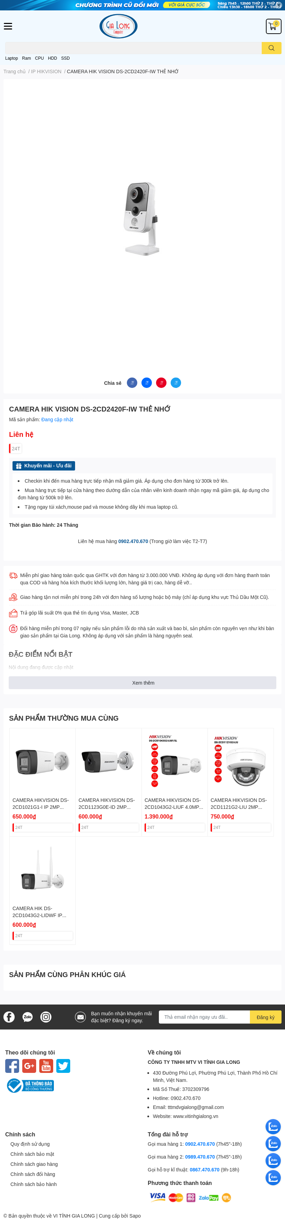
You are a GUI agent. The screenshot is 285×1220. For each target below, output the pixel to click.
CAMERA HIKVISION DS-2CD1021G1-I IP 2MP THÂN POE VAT (41, 806)
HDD (52, 58)
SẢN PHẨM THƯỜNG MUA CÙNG (64, 718)
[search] (272, 48)
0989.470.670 (201, 1157)
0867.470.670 (205, 1169)
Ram (26, 58)
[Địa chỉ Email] (220, 1017)
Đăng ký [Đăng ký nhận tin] (266, 1017)
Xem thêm (143, 683)
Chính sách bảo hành (33, 1184)
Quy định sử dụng (30, 1144)
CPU (39, 58)
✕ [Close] (279, 5)
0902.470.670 (133, 541)
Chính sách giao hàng (34, 1164)
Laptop (11, 58)
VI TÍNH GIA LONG (74, 1216)
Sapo (135, 1216)
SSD (65, 58)
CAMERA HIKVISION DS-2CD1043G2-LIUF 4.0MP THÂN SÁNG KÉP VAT (173, 806)
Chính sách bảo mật (32, 1154)
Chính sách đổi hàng (32, 1174)
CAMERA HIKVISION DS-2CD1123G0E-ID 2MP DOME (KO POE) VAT (107, 806)
